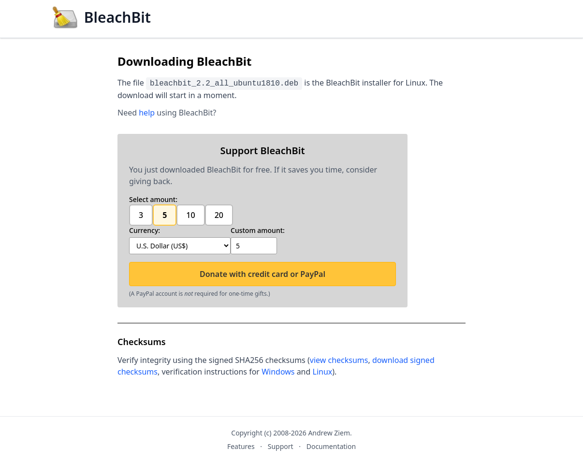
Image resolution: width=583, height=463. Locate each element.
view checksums (339, 360)
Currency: (144, 230)
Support (280, 446)
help (147, 112)
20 (219, 215)
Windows (278, 371)
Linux (323, 371)
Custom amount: (258, 230)
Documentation (331, 446)
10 (190, 215)
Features (241, 446)
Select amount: (153, 199)
